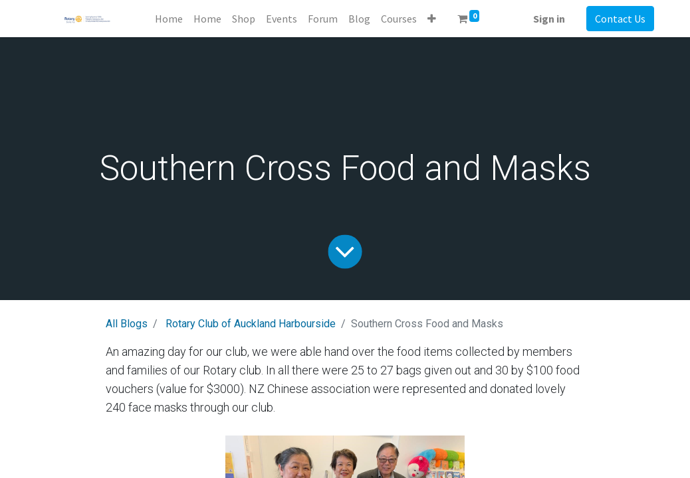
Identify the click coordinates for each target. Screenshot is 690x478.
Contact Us (620, 18)
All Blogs (127, 323)
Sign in (549, 18)
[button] (431, 18)
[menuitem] (169, 18)
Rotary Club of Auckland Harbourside (251, 323)
